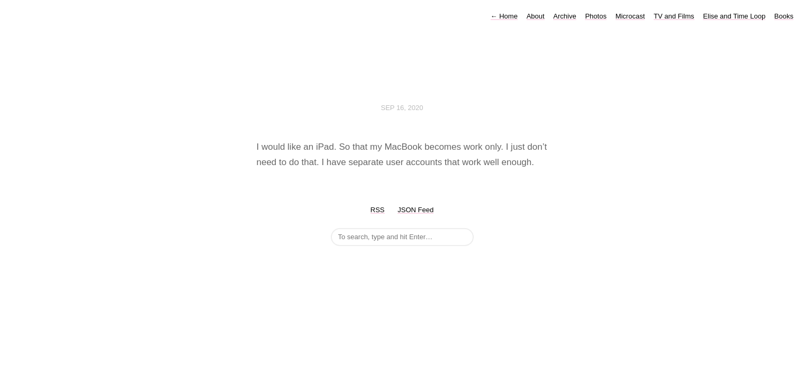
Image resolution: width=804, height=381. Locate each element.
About (536, 16)
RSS (378, 210)
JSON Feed (415, 210)
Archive (564, 16)
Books (783, 16)
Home (504, 16)
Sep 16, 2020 (402, 108)
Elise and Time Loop (734, 16)
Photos (595, 16)
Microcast (630, 16)
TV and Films (674, 16)
